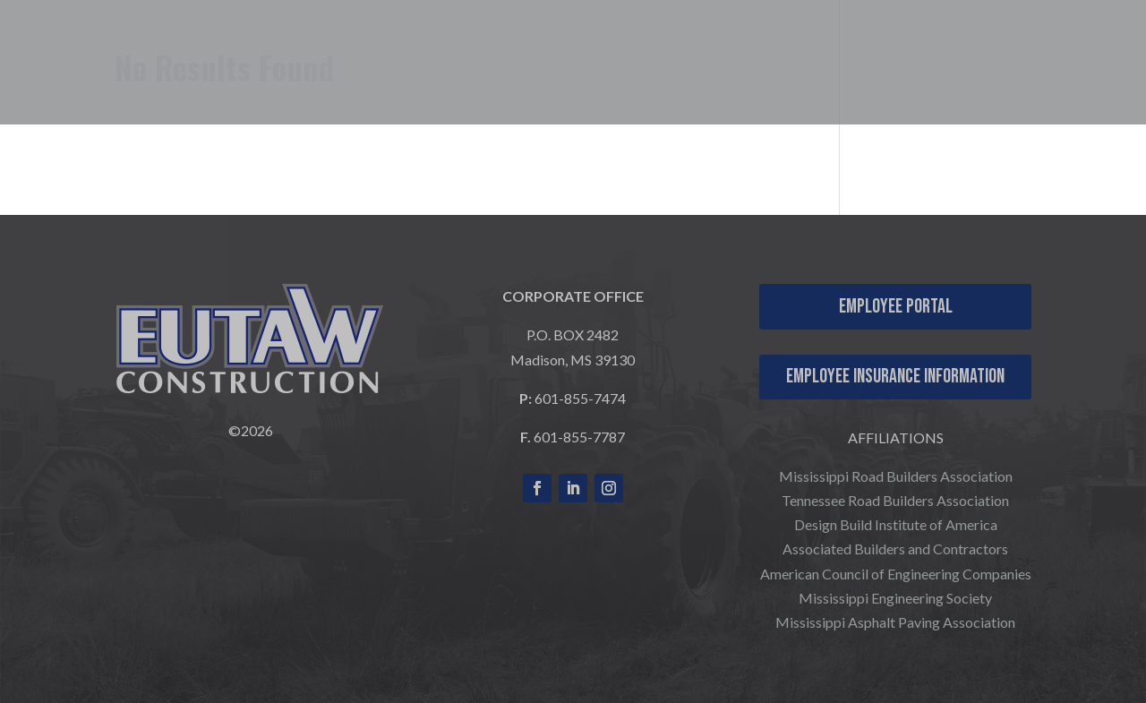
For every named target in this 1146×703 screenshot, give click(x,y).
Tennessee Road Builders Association (895, 500)
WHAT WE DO (644, 52)
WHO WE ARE (485, 52)
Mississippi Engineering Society (895, 597)
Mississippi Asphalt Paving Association (895, 621)
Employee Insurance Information (895, 376)
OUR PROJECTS (793, 52)
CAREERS (943, 52)
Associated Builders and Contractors (895, 548)
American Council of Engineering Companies (895, 573)
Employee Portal (896, 307)
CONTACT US (1064, 52)
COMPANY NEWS (1047, 79)
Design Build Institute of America (895, 524)
